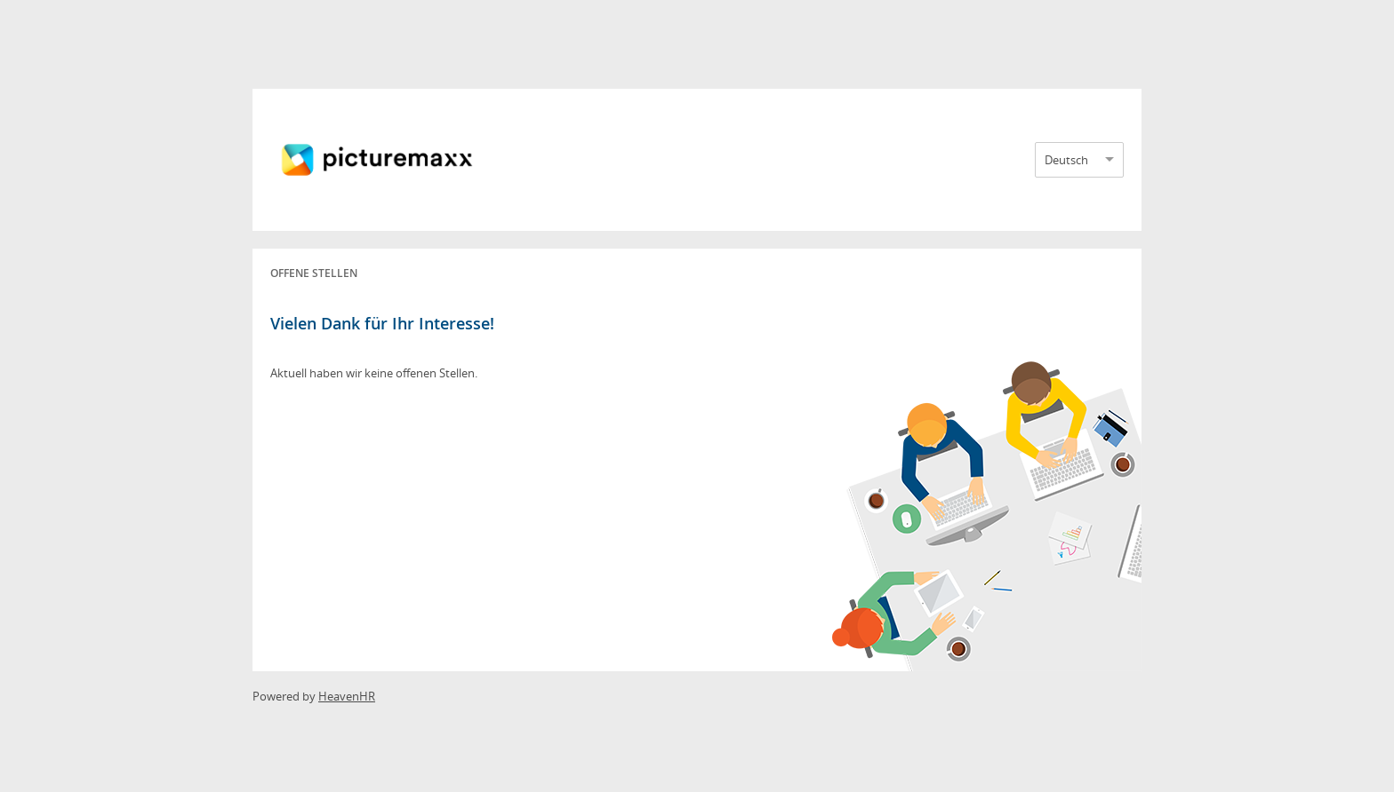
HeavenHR (346, 696)
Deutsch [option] (1066, 160)
